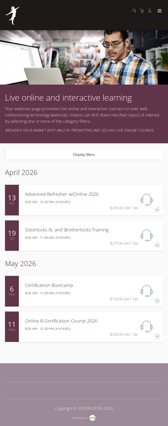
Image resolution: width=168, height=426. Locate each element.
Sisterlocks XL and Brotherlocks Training (67, 230)
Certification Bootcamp (49, 285)
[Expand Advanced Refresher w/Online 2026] (157, 210)
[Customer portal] (151, 10)
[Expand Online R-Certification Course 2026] (157, 336)
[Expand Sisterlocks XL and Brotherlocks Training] (157, 245)
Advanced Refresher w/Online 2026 (62, 194)
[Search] (135, 10)
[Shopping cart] (143, 10)
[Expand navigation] (159, 11)
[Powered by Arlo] (84, 417)
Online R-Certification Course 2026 (61, 321)
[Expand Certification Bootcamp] (157, 301)
